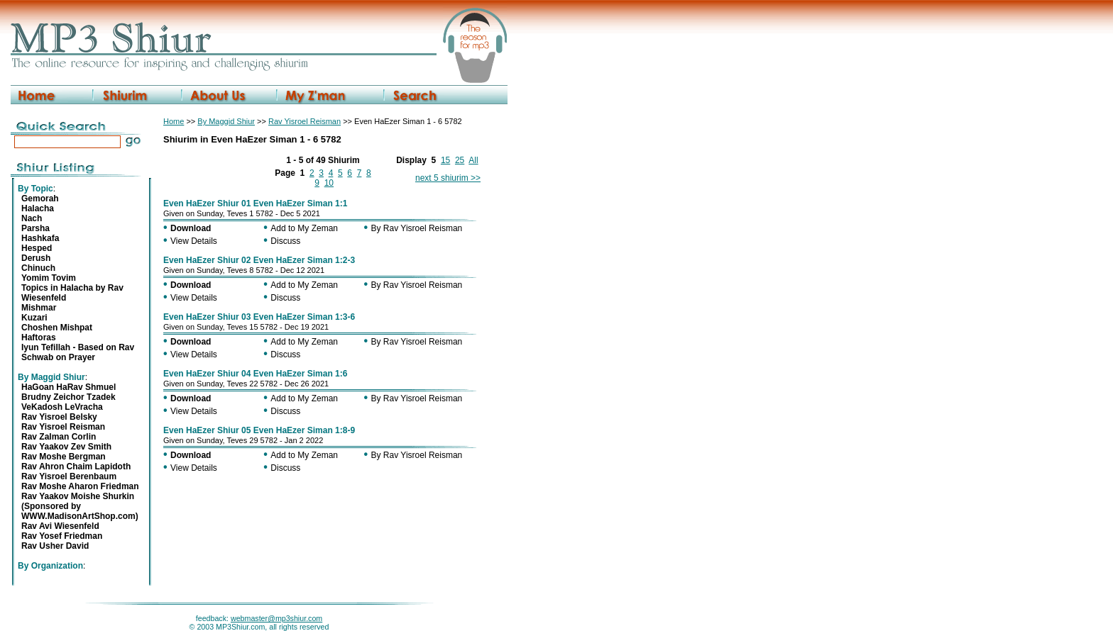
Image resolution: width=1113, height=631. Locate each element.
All (473, 160)
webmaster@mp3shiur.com (276, 618)
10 (329, 183)
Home (173, 121)
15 (445, 160)
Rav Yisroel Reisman (304, 121)
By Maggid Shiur (226, 121)
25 (459, 160)
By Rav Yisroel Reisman (417, 228)
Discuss (285, 241)
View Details (193, 241)
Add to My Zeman (304, 228)
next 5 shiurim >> (448, 178)
